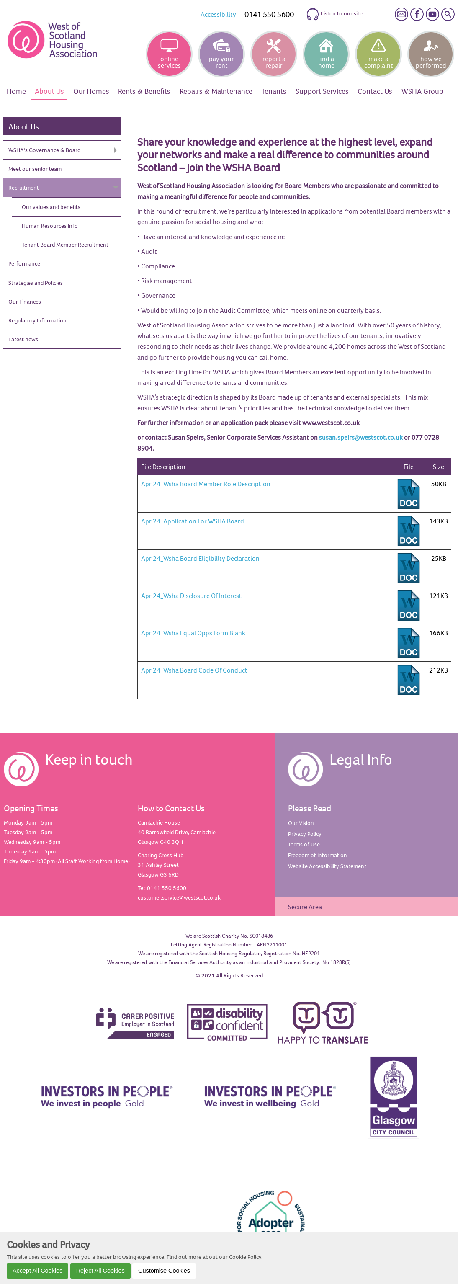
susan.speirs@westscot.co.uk (361, 437)
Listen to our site (334, 14)
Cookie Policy (245, 1257)
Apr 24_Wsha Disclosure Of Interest (191, 595)
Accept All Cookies (37, 1270)
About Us (23, 126)
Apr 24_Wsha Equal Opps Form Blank (193, 633)
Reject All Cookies (100, 1270)
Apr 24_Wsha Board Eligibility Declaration (200, 558)
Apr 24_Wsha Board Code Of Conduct (194, 670)
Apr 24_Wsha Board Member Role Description (205, 484)
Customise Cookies (164, 1270)
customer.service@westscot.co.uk (179, 897)
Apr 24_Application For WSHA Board (192, 521)
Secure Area (305, 906)
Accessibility (218, 14)
